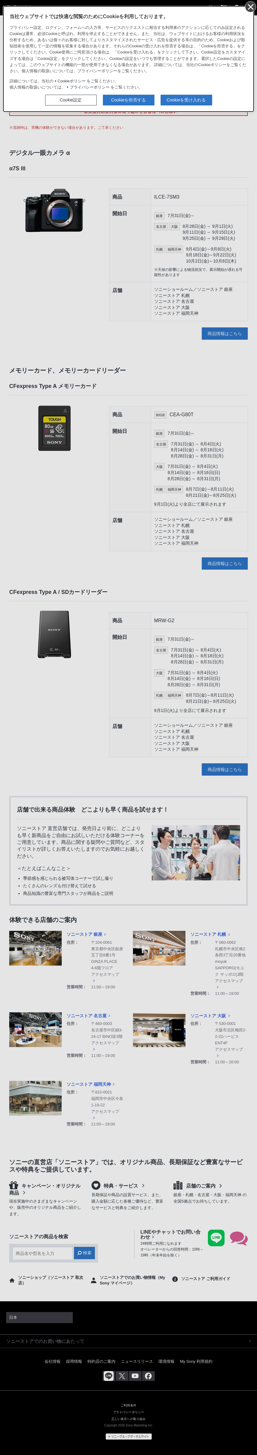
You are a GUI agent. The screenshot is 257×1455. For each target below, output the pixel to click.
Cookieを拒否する (128, 99)
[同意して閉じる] (250, 6)
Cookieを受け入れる (186, 99)
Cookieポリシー (72, 81)
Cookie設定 (71, 99)
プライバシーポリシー (90, 87)
